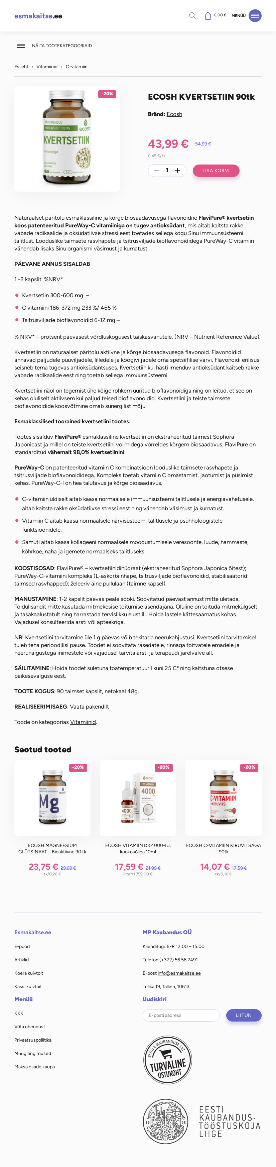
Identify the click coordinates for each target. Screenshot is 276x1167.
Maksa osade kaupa (34, 1067)
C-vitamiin (77, 67)
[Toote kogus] (167, 171)
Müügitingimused (32, 1053)
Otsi (192, 15)
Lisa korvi (216, 171)
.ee (38, 15)
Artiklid (21, 960)
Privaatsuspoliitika (32, 1040)
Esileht (21, 67)
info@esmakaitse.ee (179, 973)
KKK (18, 1013)
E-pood (22, 946)
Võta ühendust (29, 1027)
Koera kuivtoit (28, 973)
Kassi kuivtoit (28, 986)
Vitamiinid (46, 67)
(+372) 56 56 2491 (178, 960)
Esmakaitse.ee (32, 932)
